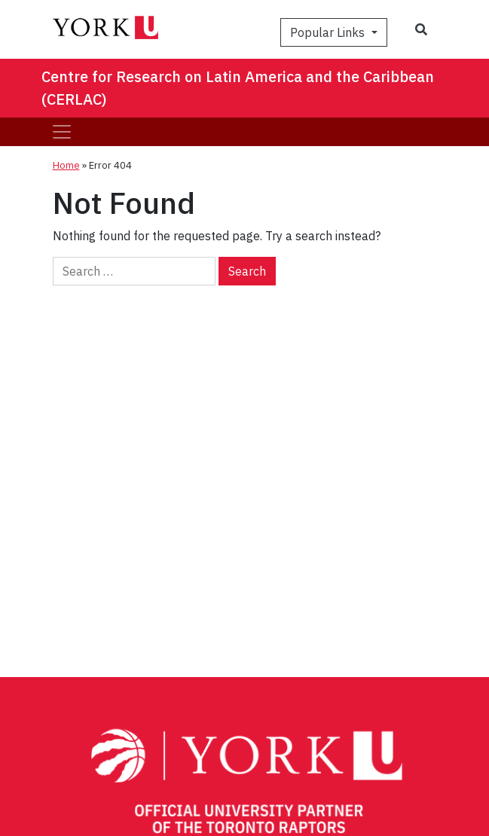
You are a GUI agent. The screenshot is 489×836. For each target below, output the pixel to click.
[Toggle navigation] (61, 131)
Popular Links (329, 32)
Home (66, 165)
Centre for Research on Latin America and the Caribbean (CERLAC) (237, 87)
